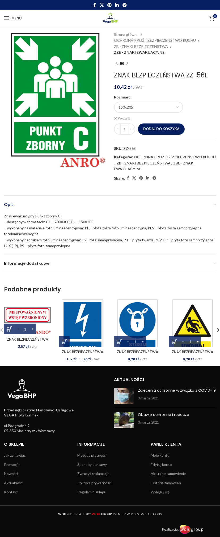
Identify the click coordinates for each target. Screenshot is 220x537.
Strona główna (126, 34)
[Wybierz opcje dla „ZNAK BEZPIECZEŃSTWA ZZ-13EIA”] (64, 341)
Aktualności (13, 483)
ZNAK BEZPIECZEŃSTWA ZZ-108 (27, 341)
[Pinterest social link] (109, 5)
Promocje (12, 464)
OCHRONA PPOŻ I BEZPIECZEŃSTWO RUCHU (155, 40)
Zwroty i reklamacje (93, 473)
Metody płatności (92, 455)
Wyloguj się (160, 492)
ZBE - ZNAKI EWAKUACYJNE (139, 52)
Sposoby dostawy (92, 464)
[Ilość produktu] (125, 129)
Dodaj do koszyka (161, 129)
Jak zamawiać (15, 455)
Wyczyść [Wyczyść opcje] (124, 118)
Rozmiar (121, 97)
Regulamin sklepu (91, 492)
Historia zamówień (166, 483)
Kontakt (11, 492)
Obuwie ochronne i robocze (163, 414)
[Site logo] (110, 17)
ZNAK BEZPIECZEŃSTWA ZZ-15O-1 (192, 354)
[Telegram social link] (124, 5)
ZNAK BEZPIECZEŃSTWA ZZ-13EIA (82, 354)
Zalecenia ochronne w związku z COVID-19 (177, 390)
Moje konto (160, 455)
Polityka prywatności (94, 483)
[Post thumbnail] (124, 396)
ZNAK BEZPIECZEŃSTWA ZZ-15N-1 (137, 354)
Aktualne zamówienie (168, 473)
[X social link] (101, 5)
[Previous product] (116, 63)
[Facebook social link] (95, 5)
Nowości (11, 473)
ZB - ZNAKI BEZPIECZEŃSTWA (141, 46)
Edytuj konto (161, 464)
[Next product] (127, 63)
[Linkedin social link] (117, 5)
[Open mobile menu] (12, 18)
